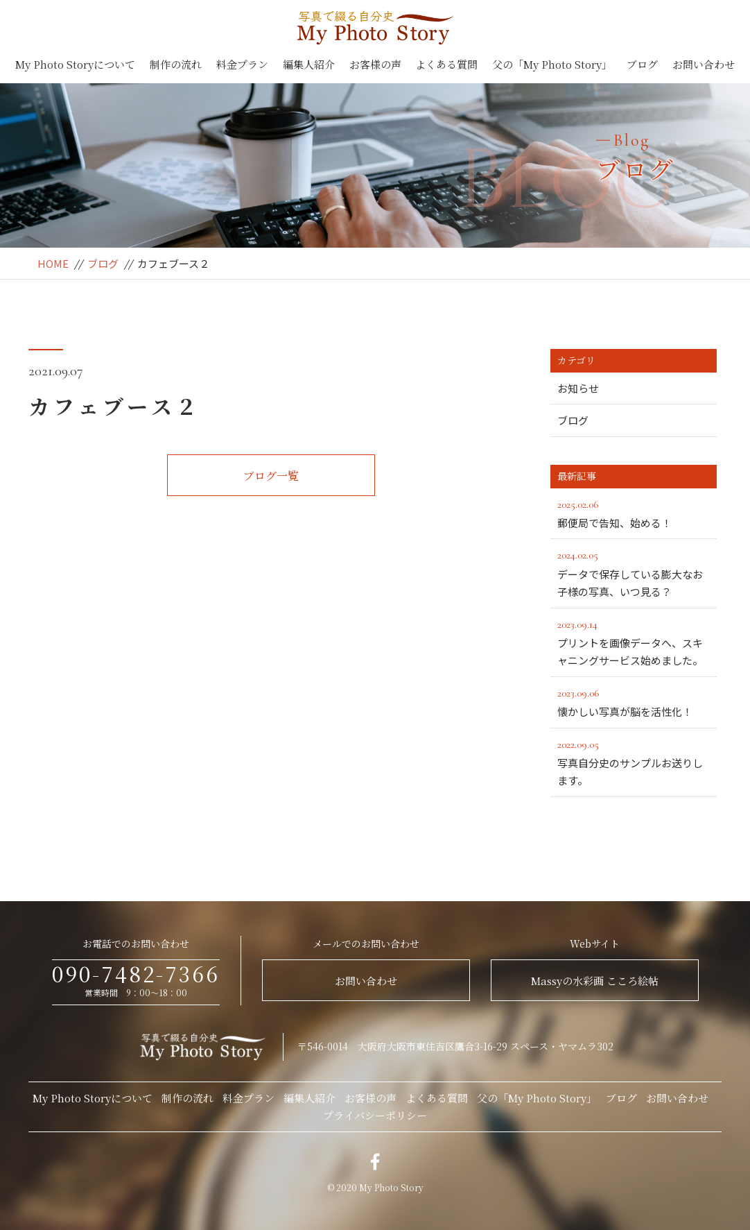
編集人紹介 (309, 64)
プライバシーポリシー (375, 1115)
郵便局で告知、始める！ (633, 512)
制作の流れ (176, 64)
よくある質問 (446, 64)
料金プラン (242, 64)
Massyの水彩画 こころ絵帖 (595, 980)
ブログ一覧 (271, 476)
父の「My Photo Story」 (552, 64)
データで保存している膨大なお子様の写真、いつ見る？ (633, 572)
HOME (53, 263)
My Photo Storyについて (75, 64)
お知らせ (578, 388)
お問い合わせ (703, 64)
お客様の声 (375, 64)
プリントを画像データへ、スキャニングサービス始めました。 (637, 641)
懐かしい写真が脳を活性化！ (633, 701)
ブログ (642, 64)
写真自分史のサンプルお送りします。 (633, 761)
